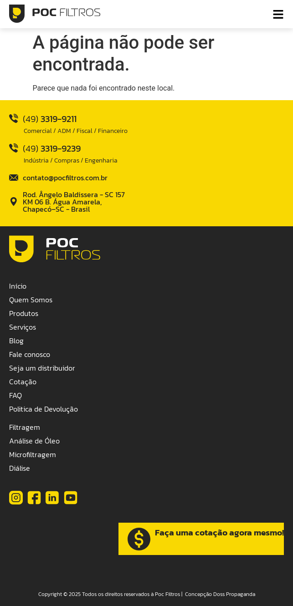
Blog (16, 340)
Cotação (22, 381)
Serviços (22, 326)
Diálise (19, 468)
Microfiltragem (32, 454)
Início (17, 285)
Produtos (23, 313)
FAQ (15, 395)
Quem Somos (30, 299)
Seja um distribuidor (42, 367)
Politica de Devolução (43, 408)
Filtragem (24, 427)
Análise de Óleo (34, 440)
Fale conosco (29, 354)
